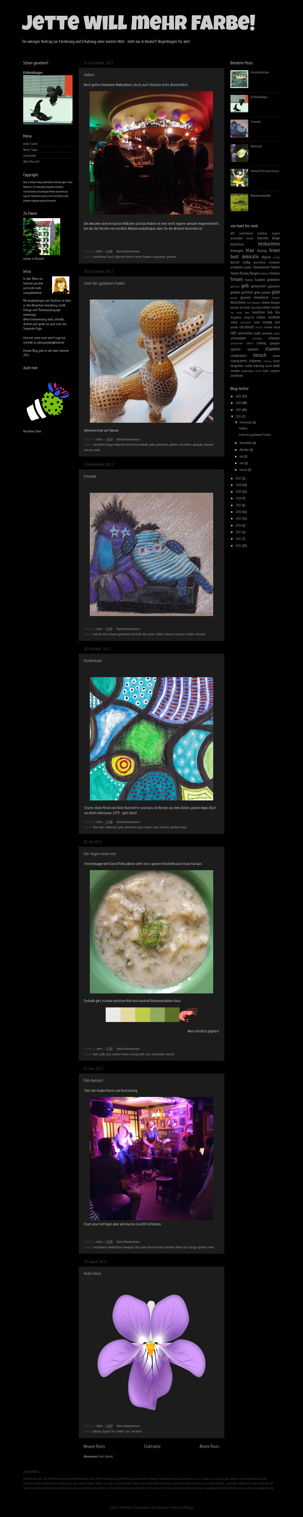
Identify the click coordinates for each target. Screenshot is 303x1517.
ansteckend (100, 256)
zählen (258, 371)
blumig (97, 1431)
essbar (248, 267)
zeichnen (200, 634)
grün (140, 827)
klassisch (256, 302)
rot (233, 332)
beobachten (115, 1247)
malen (151, 634)
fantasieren (261, 267)
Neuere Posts (94, 1446)
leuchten (258, 312)
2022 (239, 416)
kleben (266, 302)
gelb (151, 444)
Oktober (245, 449)
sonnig (261, 342)
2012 (239, 538)
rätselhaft (246, 326)
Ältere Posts (209, 1446)
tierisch (88, 450)
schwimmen (236, 343)
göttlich (247, 292)
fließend (264, 273)
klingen (275, 302)
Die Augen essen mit (100, 853)
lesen (247, 312)
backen (250, 238)
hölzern (276, 298)
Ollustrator (162, 1507)
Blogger (188, 1507)
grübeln (266, 292)
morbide (274, 317)
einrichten (132, 444)
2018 (239, 498)
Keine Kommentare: (129, 251)
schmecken (158, 1054)
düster (235, 262)
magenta (235, 317)
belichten (237, 244)
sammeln (267, 333)
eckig (246, 262)
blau (105, 634)
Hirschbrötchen (260, 72)
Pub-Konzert (93, 1080)
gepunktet (273, 286)
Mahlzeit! (256, 146)
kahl (249, 302)
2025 (239, 396)
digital (106, 1431)
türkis (183, 827)
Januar (244, 469)
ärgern (276, 233)
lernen (239, 312)
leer (232, 312)
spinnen (171, 256)
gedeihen (273, 279)
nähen (159, 634)
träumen (180, 634)
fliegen (254, 273)
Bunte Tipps (30, 149)
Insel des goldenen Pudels (104, 283)
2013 (239, 532)
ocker (257, 322)
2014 (239, 525)
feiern (129, 256)
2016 (239, 512)
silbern (249, 343)
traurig (267, 361)
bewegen (128, 1247)
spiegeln (197, 444)
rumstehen (158, 256)
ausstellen (99, 444)
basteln (97, 634)
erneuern (274, 262)
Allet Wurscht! (31, 161)
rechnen (259, 327)
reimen (268, 327)
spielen (174, 827)
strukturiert (238, 355)
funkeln (147, 256)
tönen (210, 1247)
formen (274, 273)
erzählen (236, 267)
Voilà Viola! (92, 1273)
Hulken (89, 74)
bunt (110, 256)
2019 (239, 491)
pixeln (234, 327)
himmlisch (261, 297)
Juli (242, 456)
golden (173, 444)
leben (179, 1247)
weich (268, 366)
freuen (138, 256)
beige (109, 444)
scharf (277, 333)
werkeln (235, 371)
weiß (96, 450)
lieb (270, 312)
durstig (276, 257)
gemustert (161, 444)
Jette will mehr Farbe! (138, 25)
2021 (239, 478)
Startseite (152, 1446)
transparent (238, 360)
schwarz (169, 634)
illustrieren (238, 302)
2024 (239, 403)
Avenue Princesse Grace (265, 171)
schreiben (257, 338)
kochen (117, 1054)
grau (257, 292)
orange (134, 1054)
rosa (148, 1054)
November (246, 443)
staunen (208, 444)
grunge (233, 298)
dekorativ (119, 256)
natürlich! (245, 322)
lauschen (169, 1247)
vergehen (236, 365)
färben (275, 267)
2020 (239, 485)
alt (232, 232)
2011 (239, 545)
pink (141, 1054)
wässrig (258, 365)
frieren (249, 280)
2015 (239, 518)
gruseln (245, 297)
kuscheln (136, 634)
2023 (239, 409)
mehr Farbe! (30, 143)
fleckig (244, 273)
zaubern (275, 371)
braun (274, 250)
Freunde (90, 476)
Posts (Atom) (105, 1456)
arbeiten (262, 233)
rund (155, 827)
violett (190, 634)
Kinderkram (92, 660)
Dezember (246, 422)
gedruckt (235, 286)
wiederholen (247, 371)
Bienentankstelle (261, 195)
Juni (242, 463)
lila (144, 634)
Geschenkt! (29, 155)
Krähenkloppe (32, 72)
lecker (125, 1054)
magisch (249, 317)
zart (127, 1431)
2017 (239, 505)
